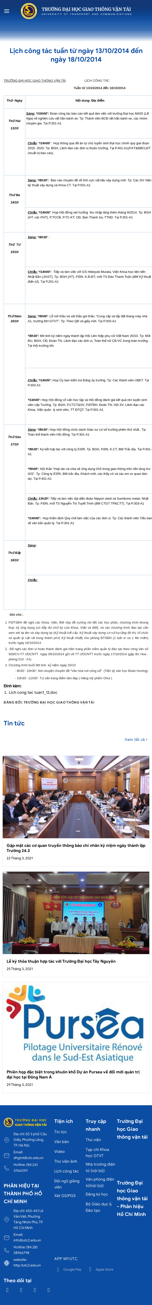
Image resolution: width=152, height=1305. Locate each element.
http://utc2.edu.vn (27, 1265)
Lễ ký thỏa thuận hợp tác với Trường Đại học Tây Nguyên (61, 961)
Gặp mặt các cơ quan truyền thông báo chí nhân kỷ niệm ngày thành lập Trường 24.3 (76, 848)
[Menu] (7, 11)
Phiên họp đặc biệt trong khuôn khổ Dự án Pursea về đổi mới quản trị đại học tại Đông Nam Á (73, 1074)
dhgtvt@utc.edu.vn (28, 1158)
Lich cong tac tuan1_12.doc (33, 692)
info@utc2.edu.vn (27, 1240)
